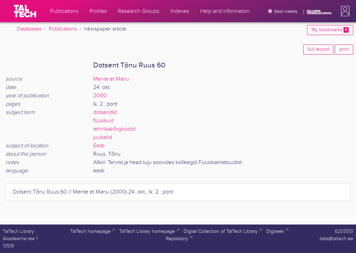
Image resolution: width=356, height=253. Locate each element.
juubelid (102, 137)
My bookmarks (330, 30)
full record (318, 49)
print (344, 49)
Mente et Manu (111, 79)
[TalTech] (25, 11)
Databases (29, 29)
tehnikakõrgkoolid (114, 129)
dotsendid (105, 112)
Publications (63, 29)
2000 (100, 95)
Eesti (98, 145)
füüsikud (103, 120)
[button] (343, 11)
